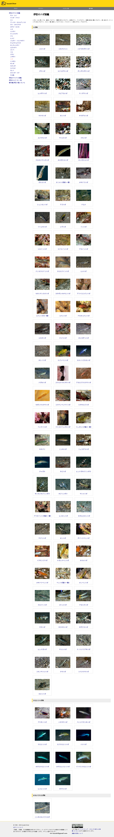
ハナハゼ (83, 743)
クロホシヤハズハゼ (42, 159)
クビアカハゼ (62, 92)
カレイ (12, 70)
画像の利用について (77, 833)
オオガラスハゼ (62, 159)
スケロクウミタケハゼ (62, 381)
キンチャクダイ (14, 45)
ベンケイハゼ (42, 426)
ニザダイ (12, 57)
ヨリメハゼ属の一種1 (62, 181)
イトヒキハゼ (42, 226)
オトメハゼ (62, 604)
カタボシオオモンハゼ (62, 293)
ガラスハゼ (42, 181)
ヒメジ (12, 38)
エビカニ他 (66, 8)
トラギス (12, 61)
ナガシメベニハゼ (62, 559)
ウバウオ (12, 68)
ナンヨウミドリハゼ (42, 270)
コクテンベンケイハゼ (62, 404)
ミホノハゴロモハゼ (83, 359)
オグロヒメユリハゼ (62, 766)
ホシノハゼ (42, 359)
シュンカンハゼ (42, 204)
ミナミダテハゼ (62, 70)
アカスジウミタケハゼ (83, 381)
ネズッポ (12, 66)
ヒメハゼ (83, 270)
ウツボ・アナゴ (14, 18)
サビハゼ (62, 470)
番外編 (91, 8)
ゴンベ (12, 50)
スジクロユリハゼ (62, 743)
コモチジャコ (62, 48)
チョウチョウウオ (15, 43)
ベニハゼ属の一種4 (62, 582)
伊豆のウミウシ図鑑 (15, 78)
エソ (11, 20)
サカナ (16, 8)
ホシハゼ (62, 115)
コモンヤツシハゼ (42, 671)
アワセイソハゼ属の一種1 (42, 515)
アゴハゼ (62, 204)
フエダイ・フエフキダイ (17, 41)
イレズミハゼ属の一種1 (83, 426)
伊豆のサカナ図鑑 (14, 13)
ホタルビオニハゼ (84, 515)
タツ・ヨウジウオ (15, 24)
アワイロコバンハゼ (83, 293)
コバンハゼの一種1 (42, 315)
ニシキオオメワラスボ (42, 816)
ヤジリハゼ (42, 537)
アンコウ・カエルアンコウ (18, 22)
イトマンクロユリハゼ (83, 766)
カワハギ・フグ (14, 73)
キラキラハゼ (62, 626)
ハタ (11, 29)
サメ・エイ (13, 15)
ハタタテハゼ (62, 721)
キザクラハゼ (83, 626)
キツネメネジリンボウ (42, 493)
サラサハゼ (42, 115)
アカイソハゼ (83, 248)
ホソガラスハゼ (83, 159)
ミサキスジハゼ (83, 404)
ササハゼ (42, 626)
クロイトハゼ (42, 604)
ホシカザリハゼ (83, 337)
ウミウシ (40, 8)
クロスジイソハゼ (62, 270)
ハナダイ (12, 31)
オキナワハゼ (83, 181)
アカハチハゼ (83, 604)
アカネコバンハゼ (83, 315)
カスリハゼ (42, 693)
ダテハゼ (42, 70)
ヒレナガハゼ (42, 648)
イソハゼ (83, 226)
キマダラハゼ (83, 115)
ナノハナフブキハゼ (83, 648)
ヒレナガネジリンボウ (83, 470)
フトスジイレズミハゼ (62, 426)
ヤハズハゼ (62, 137)
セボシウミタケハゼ (42, 404)
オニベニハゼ (83, 582)
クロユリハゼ (42, 743)
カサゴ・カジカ (14, 27)
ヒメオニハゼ (63, 515)
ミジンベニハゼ (62, 359)
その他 (12, 75)
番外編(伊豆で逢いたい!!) (17, 83)
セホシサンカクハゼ (42, 293)
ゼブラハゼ (62, 788)
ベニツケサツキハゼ (83, 721)
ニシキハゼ (62, 448)
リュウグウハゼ (83, 448)
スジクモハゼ (42, 137)
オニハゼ (62, 537)
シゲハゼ (62, 226)
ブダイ (12, 54)
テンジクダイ (14, 34)
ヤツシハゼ (62, 648)
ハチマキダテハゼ (83, 48)
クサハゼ (62, 671)
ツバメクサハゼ (83, 671)
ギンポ (12, 63)
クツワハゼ (62, 337)
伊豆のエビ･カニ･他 (15, 80)
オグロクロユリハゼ (42, 766)
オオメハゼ (83, 559)
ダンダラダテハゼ (83, 70)
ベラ (11, 52)
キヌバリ (42, 448)
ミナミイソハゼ (62, 248)
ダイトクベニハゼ (83, 537)
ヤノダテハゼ (83, 92)
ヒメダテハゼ (42, 92)
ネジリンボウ (62, 493)
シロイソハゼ (42, 248)
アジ (11, 36)
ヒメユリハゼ (42, 788)
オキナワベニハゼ (42, 582)
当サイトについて (18, 827)
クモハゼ (83, 137)
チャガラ (42, 470)
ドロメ (83, 204)
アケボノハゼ (42, 721)
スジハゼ (42, 48)
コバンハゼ (62, 315)
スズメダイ (13, 47)
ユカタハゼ (42, 337)
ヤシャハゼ (83, 493)
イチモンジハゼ (42, 559)
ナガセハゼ (42, 381)
